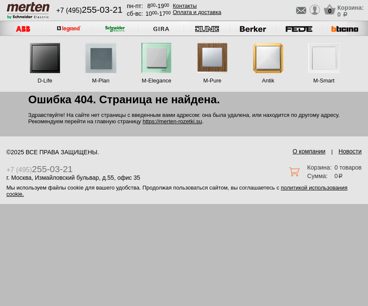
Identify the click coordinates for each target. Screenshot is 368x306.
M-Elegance (156, 80)
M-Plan (100, 80)
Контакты (185, 6)
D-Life (44, 80)
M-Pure (212, 80)
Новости (350, 151)
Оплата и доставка (197, 12)
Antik (268, 80)
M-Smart (324, 80)
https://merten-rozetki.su (172, 121)
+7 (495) (89, 10)
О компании (309, 151)
